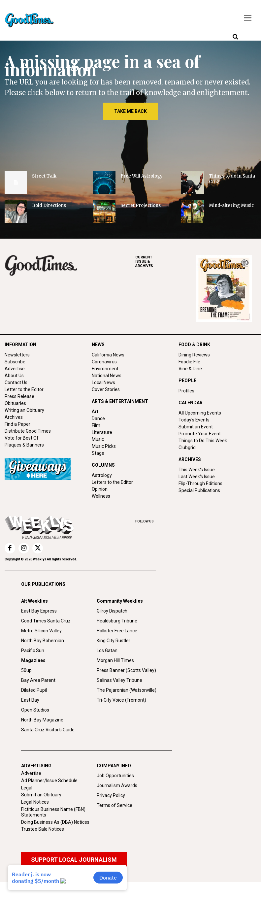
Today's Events (194, 419)
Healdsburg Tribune (117, 620)
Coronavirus (104, 361)
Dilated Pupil (34, 690)
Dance (98, 418)
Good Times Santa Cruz (46, 620)
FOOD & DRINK (194, 344)
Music (98, 439)
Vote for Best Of (22, 438)
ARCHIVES (165, 261)
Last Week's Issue (197, 476)
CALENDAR (191, 402)
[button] (235, 37)
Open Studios (35, 710)
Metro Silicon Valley (41, 630)
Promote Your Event (200, 433)
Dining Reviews (194, 354)
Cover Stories (106, 389)
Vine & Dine (190, 368)
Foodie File (189, 361)
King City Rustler (113, 640)
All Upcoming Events (200, 413)
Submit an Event (196, 426)
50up (26, 670)
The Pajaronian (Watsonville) (126, 690)
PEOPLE (187, 380)
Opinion (100, 489)
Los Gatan (107, 650)
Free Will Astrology (141, 176)
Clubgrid (187, 447)
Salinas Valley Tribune (119, 680)
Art (95, 411)
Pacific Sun (32, 650)
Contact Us (16, 382)
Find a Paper (17, 424)
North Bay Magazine (42, 719)
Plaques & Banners (24, 445)
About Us (14, 375)
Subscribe (15, 361)
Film (96, 425)
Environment (105, 368)
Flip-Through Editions (200, 483)
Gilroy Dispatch (112, 611)
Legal (26, 787)
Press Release (19, 396)
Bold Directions (49, 205)
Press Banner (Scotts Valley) (126, 670)
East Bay (30, 700)
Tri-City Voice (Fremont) (121, 700)
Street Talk (44, 176)
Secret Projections (140, 205)
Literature (102, 432)
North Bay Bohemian (42, 640)
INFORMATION (20, 344)
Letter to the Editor (24, 389)
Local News (103, 382)
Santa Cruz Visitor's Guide (48, 729)
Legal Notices (35, 802)
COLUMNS (103, 465)
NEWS (98, 344)
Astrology (102, 475)
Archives (14, 417)
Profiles (186, 390)
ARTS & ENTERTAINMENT (120, 401)
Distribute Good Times (28, 431)
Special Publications (199, 490)
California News (108, 354)
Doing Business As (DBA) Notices (55, 822)
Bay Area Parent (38, 680)
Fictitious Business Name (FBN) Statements (53, 812)
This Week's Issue (197, 469)
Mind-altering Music (231, 205)
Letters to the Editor (112, 482)
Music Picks (104, 446)
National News (106, 375)
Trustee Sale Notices (42, 829)
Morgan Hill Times (115, 660)
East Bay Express (39, 611)
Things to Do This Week (203, 440)
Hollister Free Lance (117, 630)
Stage (98, 453)
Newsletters (17, 354)
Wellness (101, 496)
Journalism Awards (117, 785)
